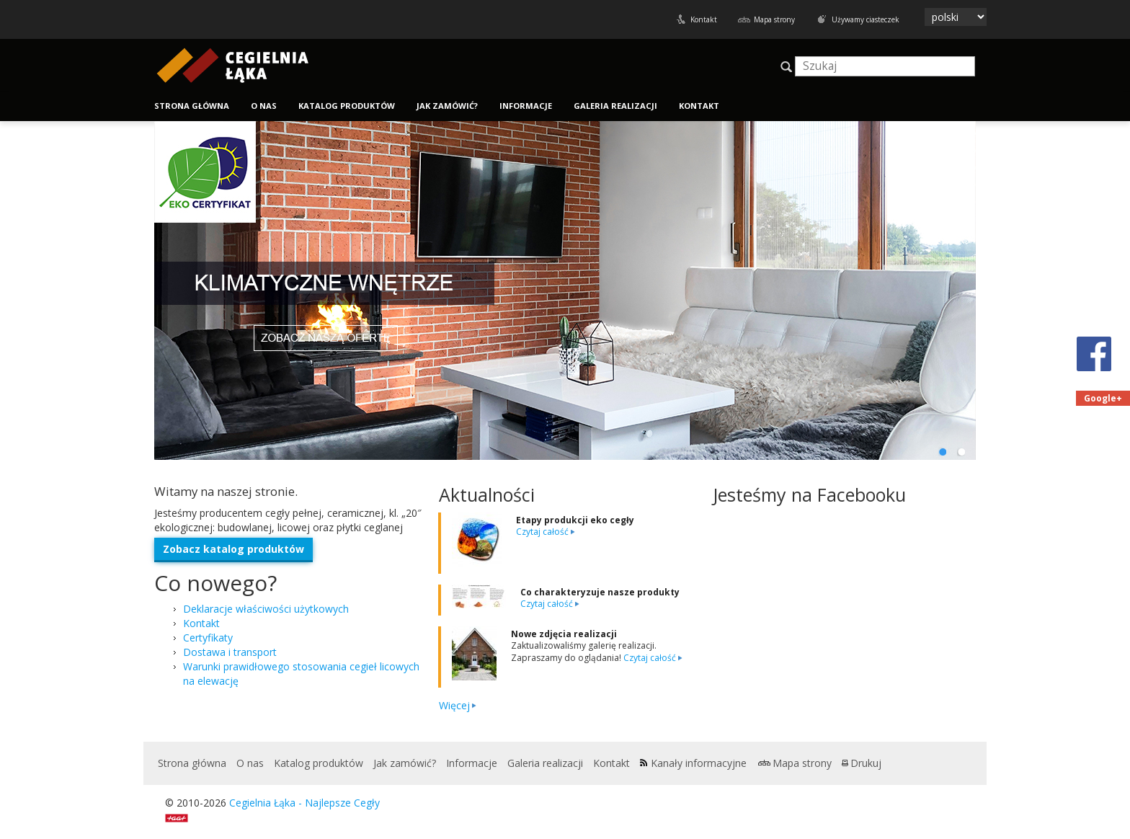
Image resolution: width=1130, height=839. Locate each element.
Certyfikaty (208, 637)
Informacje (525, 105)
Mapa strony (774, 19)
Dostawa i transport (230, 652)
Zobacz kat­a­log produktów (233, 549)
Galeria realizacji (615, 105)
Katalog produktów (346, 105)
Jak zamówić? (447, 105)
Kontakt (703, 19)
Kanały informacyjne (699, 763)
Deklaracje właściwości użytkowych (266, 609)
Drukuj (865, 763)
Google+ (1103, 398)
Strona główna (191, 105)
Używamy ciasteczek (865, 19)
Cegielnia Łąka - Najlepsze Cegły (304, 802)
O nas (264, 105)
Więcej (454, 705)
